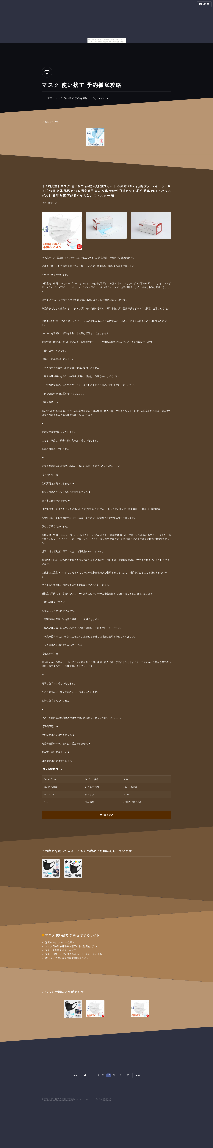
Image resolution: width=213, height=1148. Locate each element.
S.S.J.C (126, 794)
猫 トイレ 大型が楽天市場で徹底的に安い (66, 958)
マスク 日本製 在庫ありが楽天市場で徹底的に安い (71, 946)
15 (97, 1075)
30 (128, 1075)
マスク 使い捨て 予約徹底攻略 (58, 1099)
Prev (75, 1075)
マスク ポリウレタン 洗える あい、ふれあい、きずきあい (74, 954)
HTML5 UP (107, 1099)
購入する (109, 815)
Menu (202, 4)
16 (103, 1075)
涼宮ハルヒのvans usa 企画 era (60, 942)
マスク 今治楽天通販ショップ (60, 950)
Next (138, 1075)
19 (120, 1075)
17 (109, 1075)
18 (114, 1075)
